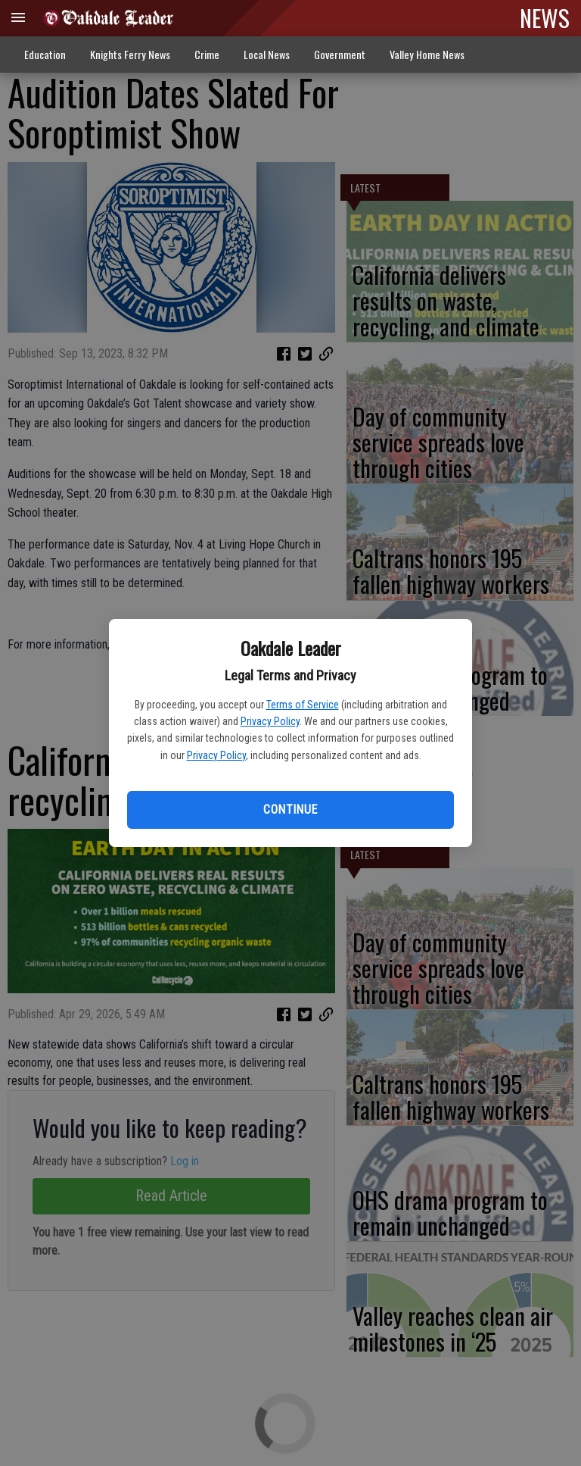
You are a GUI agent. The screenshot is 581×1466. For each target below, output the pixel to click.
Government (339, 54)
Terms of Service (302, 705)
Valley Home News (427, 54)
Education (45, 54)
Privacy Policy (270, 721)
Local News (267, 54)
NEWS (545, 17)
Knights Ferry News (130, 54)
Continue (290, 809)
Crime (206, 54)
